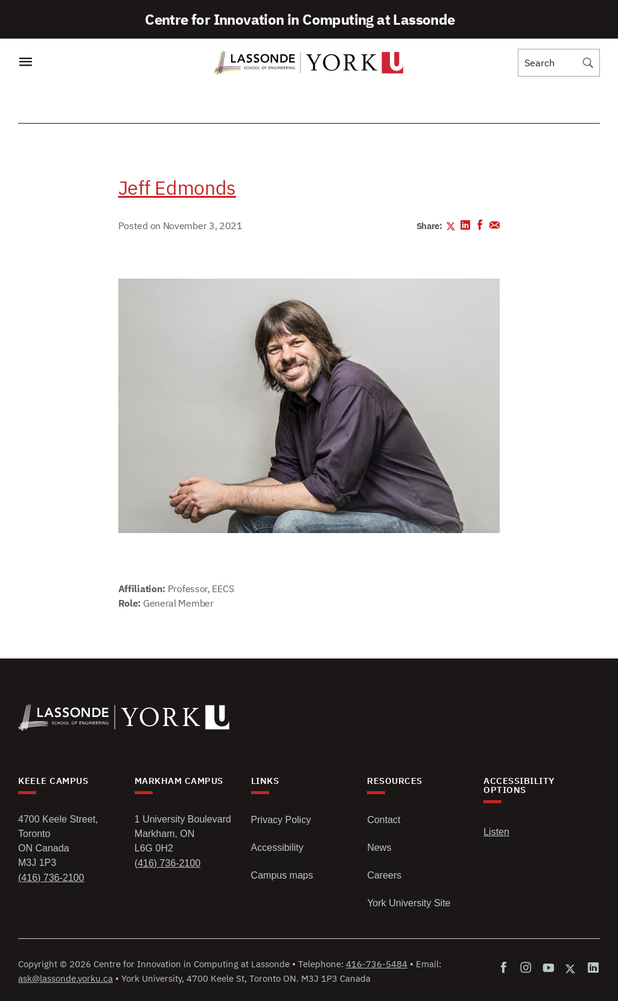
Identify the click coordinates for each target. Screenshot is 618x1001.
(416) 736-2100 (51, 878)
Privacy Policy (281, 820)
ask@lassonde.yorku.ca (65, 978)
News (379, 847)
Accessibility (277, 847)
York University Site (408, 903)
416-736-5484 (376, 964)
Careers (384, 875)
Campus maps (282, 875)
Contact (383, 820)
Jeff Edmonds (177, 187)
